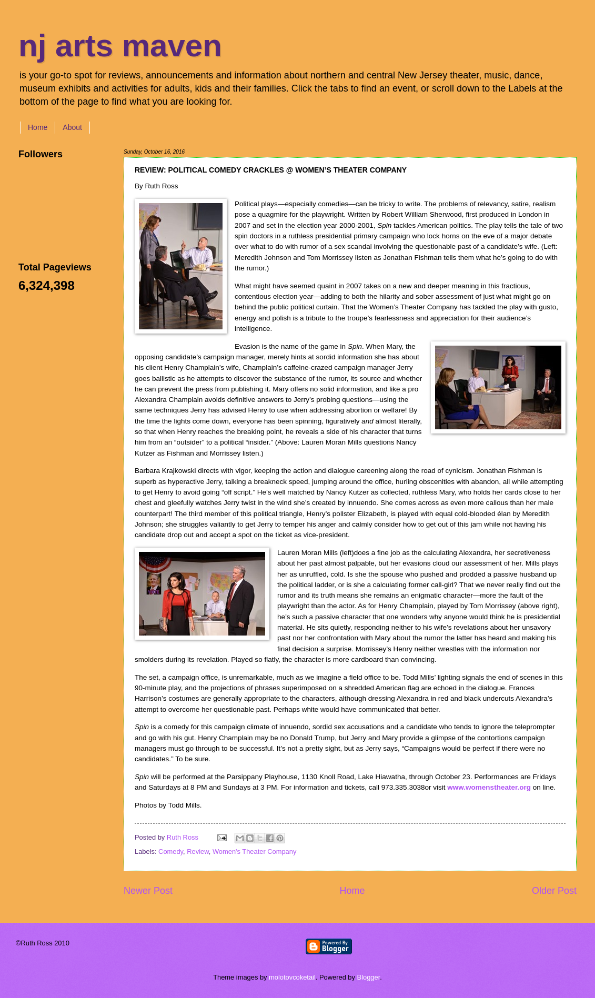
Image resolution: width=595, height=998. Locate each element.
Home (37, 127)
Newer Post (148, 890)
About (72, 127)
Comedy (170, 851)
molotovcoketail (292, 977)
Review (198, 851)
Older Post (554, 890)
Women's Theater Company (254, 851)
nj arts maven (120, 45)
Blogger (368, 977)
